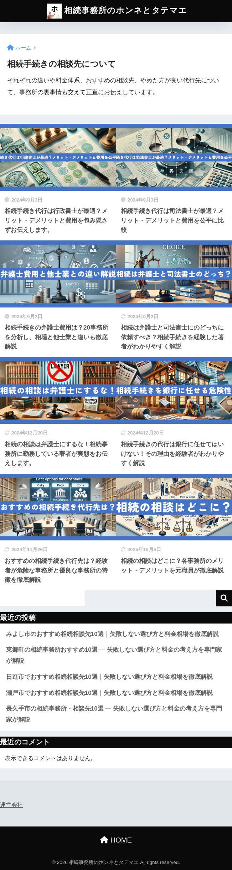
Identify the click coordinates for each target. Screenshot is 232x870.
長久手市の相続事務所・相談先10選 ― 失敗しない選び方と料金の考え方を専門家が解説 (114, 714)
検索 (224, 598)
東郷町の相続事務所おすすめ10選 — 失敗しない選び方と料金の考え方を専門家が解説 (114, 655)
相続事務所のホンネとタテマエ (117, 11)
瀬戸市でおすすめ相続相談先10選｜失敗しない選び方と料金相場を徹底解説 (109, 693)
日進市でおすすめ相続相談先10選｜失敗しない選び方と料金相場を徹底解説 (109, 676)
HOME (116, 840)
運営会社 (11, 805)
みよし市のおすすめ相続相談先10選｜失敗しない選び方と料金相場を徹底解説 (112, 634)
